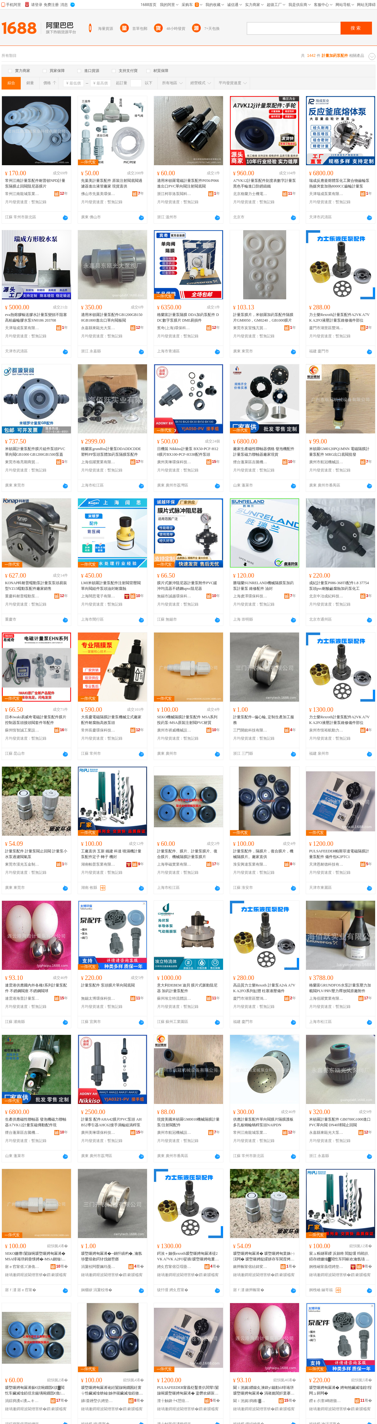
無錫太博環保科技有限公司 (98, 998)
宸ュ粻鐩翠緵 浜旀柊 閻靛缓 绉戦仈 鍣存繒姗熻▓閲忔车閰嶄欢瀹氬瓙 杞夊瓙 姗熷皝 (339, 1256)
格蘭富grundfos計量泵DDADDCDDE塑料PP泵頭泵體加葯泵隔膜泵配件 (111, 452)
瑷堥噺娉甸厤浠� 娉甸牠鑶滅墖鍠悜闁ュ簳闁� (340, 1390)
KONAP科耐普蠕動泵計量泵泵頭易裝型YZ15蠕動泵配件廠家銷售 (36, 586)
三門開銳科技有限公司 (250, 730)
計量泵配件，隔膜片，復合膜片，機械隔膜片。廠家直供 (263, 854)
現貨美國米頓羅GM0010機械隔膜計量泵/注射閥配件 (188, 1122)
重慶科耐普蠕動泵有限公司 (22, 596)
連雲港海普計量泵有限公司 (22, 998)
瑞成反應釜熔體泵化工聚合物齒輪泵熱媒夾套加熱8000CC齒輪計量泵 (339, 183)
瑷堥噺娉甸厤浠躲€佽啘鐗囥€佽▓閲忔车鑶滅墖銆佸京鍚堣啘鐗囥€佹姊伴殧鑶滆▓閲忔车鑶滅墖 (35, 1390)
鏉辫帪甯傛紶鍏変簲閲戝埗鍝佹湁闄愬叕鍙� (250, 1266)
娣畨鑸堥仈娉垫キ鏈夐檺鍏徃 (98, 1401)
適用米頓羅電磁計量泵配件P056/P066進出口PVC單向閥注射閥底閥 (188, 183)
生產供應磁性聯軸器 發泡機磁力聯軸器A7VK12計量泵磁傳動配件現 (35, 1122)
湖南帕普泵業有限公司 (98, 864)
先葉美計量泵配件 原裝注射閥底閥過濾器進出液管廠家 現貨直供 (111, 183)
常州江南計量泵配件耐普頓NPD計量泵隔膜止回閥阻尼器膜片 (35, 183)
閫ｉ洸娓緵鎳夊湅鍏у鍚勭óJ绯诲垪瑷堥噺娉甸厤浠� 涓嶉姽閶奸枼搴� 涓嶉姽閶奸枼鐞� (263, 1390)
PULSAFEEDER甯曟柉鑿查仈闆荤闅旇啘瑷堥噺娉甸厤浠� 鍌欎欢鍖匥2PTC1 (188, 1390)
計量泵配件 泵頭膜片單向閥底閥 (108, 985)
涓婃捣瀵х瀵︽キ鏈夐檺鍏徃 (22, 1401)
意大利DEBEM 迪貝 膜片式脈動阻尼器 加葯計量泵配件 (187, 988)
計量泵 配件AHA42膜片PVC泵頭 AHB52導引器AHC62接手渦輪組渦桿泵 (111, 1122)
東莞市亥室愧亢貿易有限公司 (250, 328)
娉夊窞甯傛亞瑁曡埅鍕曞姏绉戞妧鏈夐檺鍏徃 (174, 1266)
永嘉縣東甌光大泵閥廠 (98, 328)
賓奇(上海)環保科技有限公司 (174, 328)
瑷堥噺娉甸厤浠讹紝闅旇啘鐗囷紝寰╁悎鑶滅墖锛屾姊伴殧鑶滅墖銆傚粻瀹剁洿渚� (112, 1390)
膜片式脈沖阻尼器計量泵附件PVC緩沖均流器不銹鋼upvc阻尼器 (187, 586)
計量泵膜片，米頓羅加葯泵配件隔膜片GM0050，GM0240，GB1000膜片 (263, 318)
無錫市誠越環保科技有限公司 (174, 596)
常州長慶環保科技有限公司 (98, 730)
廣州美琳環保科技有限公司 (174, 462)
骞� (62, 1266)
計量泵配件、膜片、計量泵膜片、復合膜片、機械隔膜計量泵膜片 (187, 854)
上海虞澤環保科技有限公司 (250, 596)
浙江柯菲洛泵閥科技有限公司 (174, 194)
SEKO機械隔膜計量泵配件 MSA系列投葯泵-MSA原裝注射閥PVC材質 (187, 720)
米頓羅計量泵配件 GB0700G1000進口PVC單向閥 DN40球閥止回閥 (340, 1122)
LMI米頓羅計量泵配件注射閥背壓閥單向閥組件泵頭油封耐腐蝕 (111, 586)
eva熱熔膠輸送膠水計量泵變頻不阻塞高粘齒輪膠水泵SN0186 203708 (36, 318)
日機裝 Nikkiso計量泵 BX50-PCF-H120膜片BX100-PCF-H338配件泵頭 (187, 452)
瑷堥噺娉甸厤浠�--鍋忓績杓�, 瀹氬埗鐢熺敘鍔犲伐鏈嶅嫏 (111, 1256)
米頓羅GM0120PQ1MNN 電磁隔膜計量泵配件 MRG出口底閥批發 (339, 452)
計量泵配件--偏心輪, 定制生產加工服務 (263, 720)
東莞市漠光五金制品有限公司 (22, 864)
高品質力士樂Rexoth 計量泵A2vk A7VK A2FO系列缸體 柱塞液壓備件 (264, 988)
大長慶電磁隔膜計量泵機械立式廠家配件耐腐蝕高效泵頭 (111, 720)
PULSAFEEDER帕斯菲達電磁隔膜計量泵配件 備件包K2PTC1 (339, 854)
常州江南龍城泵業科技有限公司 (22, 194)
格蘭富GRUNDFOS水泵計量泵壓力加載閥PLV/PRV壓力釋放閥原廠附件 (340, 988)
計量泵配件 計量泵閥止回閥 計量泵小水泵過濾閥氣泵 (36, 854)
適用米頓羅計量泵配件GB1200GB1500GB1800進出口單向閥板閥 (111, 318)
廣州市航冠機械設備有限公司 (326, 462)
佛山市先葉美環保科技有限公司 (98, 194)
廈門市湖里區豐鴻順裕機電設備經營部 (326, 328)
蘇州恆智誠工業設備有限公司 (22, 730)
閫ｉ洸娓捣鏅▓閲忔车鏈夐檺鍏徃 (250, 1401)
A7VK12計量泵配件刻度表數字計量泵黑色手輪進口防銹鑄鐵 (264, 183)
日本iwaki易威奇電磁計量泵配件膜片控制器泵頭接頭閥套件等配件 (35, 720)
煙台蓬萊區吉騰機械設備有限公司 (250, 462)
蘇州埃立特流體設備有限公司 (174, 998)
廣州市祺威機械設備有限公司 (174, 730)
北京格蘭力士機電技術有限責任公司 (250, 194)
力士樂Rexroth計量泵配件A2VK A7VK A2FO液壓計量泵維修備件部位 (339, 318)
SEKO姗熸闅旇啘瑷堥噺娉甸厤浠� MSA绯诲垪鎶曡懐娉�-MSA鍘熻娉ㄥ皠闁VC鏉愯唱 (35, 1256)
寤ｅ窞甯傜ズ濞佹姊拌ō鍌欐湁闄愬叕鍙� (22, 1266)
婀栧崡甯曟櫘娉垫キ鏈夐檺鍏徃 (326, 1266)
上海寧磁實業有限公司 (174, 864)
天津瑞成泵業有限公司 (326, 194)
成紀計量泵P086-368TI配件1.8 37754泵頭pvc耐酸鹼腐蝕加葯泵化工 (339, 586)
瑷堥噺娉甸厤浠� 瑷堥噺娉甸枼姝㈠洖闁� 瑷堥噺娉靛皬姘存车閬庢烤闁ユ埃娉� (263, 1256)
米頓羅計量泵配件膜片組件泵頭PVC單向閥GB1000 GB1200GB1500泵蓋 (35, 452)
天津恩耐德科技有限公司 (326, 864)
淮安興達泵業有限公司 (250, 864)
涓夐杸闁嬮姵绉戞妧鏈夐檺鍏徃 (98, 1266)
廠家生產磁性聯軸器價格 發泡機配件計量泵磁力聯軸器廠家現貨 (263, 452)
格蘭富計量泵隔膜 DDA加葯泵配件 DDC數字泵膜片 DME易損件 (188, 318)
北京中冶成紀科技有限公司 (326, 596)
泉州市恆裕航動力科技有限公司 (326, 730)
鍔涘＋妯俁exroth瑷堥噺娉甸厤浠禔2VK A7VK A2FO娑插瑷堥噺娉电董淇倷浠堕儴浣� (188, 1256)
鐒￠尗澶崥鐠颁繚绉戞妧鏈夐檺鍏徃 (326, 1401)
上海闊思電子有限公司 (98, 596)
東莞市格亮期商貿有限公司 (22, 462)
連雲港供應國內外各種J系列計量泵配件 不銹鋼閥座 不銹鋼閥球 (36, 988)
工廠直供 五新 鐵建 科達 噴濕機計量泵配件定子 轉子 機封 (111, 854)
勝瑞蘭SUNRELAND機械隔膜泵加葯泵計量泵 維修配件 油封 (263, 586)
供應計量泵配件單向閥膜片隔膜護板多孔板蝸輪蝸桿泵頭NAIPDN (263, 1122)
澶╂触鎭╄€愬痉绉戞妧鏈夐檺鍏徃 (174, 1401)
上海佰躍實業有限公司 (98, 462)
